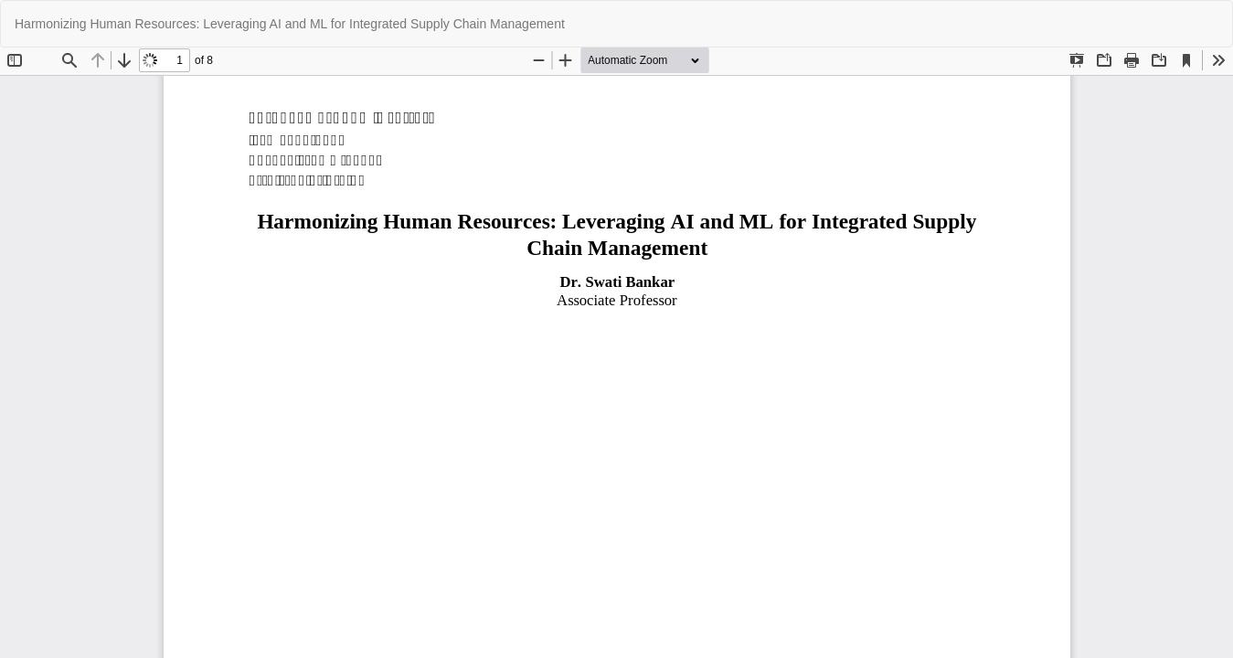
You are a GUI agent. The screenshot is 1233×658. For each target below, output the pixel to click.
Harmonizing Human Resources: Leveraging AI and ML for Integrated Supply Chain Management (290, 23)
